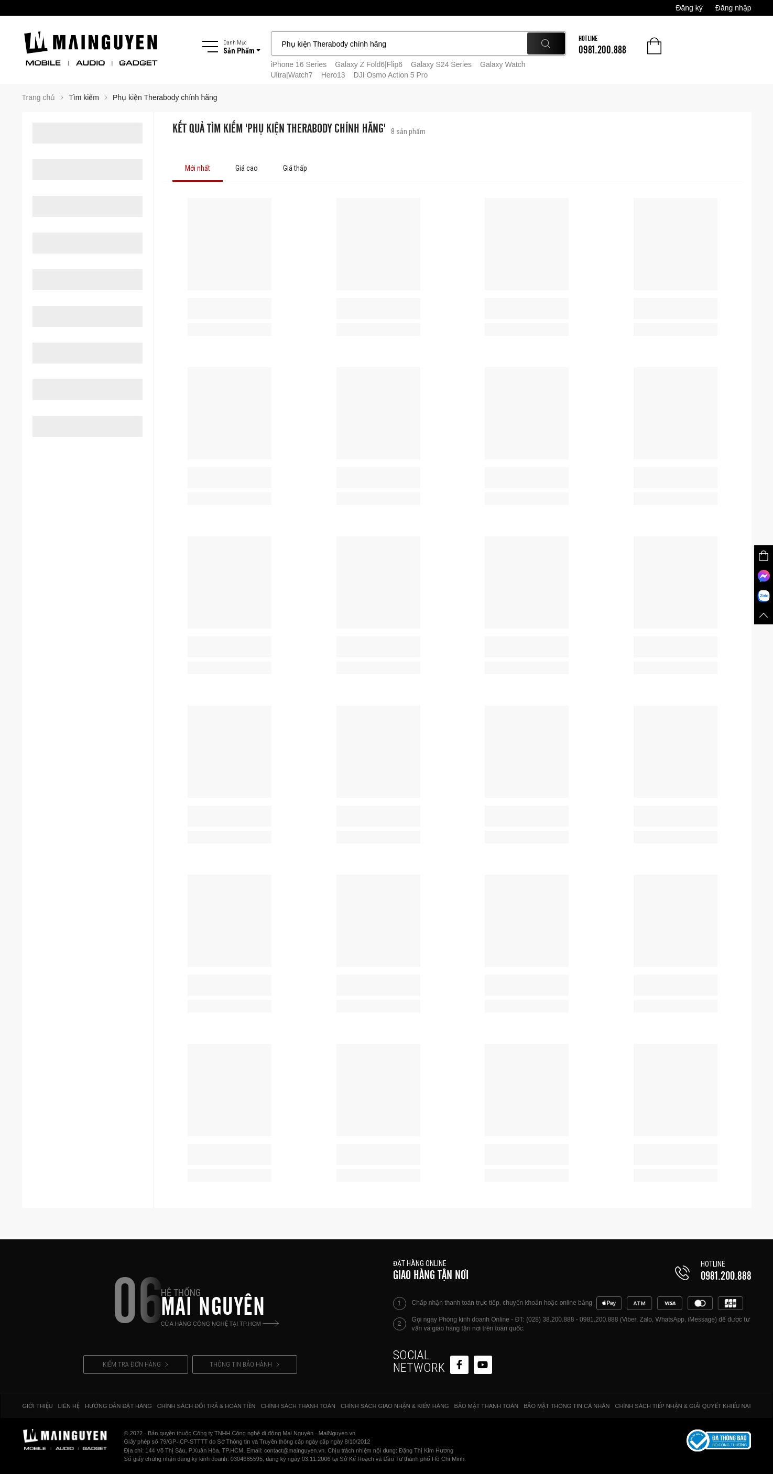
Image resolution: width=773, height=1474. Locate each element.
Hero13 (333, 75)
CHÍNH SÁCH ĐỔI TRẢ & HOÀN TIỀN (206, 1406)
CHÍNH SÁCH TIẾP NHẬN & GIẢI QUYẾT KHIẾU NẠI (682, 1406)
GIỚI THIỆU (37, 1406)
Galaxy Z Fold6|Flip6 (368, 64)
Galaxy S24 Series (441, 64)
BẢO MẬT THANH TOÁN (486, 1406)
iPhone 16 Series (299, 64)
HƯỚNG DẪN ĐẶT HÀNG (118, 1406)
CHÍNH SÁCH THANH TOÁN (298, 1406)
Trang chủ (39, 97)
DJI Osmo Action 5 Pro (391, 75)
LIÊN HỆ (69, 1406)
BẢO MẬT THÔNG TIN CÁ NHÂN (566, 1406)
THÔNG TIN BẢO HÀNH (244, 1364)
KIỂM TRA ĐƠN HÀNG (135, 1364)
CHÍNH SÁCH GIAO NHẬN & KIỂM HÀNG (395, 1406)
